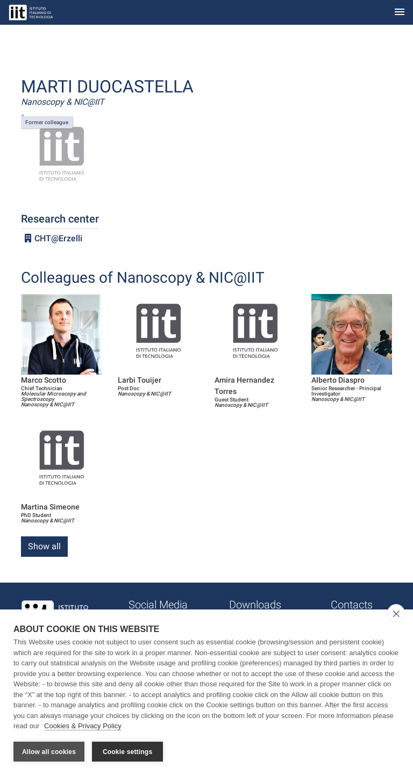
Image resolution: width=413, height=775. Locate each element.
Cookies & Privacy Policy (83, 726)
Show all (44, 546)
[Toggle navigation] (399, 13)
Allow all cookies (49, 752)
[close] (396, 613)
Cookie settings (127, 752)
